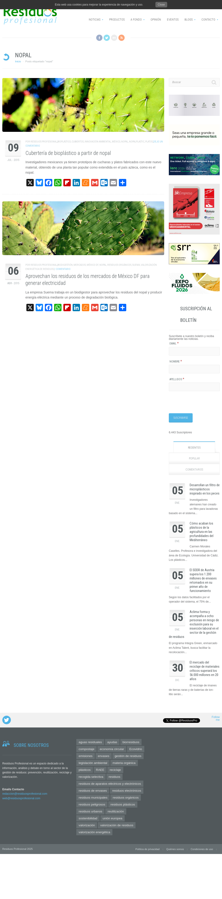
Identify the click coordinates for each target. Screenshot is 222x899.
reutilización (116, 811)
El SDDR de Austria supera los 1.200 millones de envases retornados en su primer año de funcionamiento (203, 580)
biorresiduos (131, 742)
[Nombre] (194, 369)
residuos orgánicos (119, 264)
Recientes (194, 447)
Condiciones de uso (202, 849)
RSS (121, 38)
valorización (87, 825)
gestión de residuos (128, 756)
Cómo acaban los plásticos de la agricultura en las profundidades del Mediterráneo (201, 531)
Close (161, 4)
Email (174, 343)
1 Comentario (62, 269)
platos (149, 141)
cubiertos (78, 141)
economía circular (112, 749)
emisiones (85, 756)
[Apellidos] (194, 387)
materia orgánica (124, 763)
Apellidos (177, 379)
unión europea (112, 818)
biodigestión (65, 264)
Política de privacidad (147, 849)
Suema (136, 264)
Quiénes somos (175, 849)
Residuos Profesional (44, 141)
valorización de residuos (116, 825)
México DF (93, 264)
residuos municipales (93, 797)
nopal (124, 141)
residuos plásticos (123, 804)
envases (103, 756)
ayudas (112, 742)
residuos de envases (93, 790)
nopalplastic (136, 141)
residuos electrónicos (126, 790)
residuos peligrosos (92, 804)
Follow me (216, 718)
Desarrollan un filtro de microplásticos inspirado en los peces (205, 489)
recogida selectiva (91, 776)
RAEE (100, 770)
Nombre (176, 361)
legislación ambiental (93, 763)
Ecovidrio (135, 749)
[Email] (194, 351)
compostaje (86, 749)
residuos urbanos (90, 811)
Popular (194, 458)
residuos (114, 776)
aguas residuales (90, 742)
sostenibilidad (88, 818)
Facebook (99, 38)
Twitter (107, 38)
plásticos (85, 770)
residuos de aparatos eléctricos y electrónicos (110, 783)
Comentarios (194, 469)
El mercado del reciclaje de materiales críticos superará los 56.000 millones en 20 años (204, 670)
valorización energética (94, 832)
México (116, 141)
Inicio (18, 61)
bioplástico (64, 141)
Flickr (114, 38)
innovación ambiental (98, 141)
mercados (80, 264)
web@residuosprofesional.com (21, 798)
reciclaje (115, 770)
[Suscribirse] (181, 417)
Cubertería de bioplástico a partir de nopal (68, 153)
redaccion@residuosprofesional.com (24, 793)
